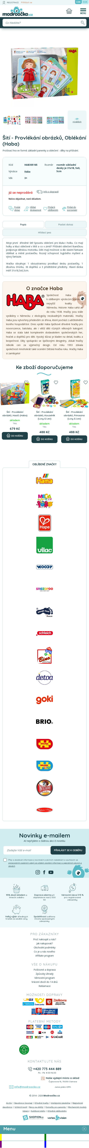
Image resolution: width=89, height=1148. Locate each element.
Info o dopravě (47, 192)
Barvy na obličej (36, 1107)
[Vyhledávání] (44, 22)
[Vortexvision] (56, 1118)
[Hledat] (82, 22)
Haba (27, 171)
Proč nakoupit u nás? (44, 939)
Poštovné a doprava (45, 970)
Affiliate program (44, 956)
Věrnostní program (44, 978)
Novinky (68, 1137)
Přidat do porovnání (70, 209)
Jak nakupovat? (44, 943)
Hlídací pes (44, 232)
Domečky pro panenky (56, 1107)
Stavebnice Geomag (23, 1103)
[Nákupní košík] (69, 11)
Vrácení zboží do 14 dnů (45, 982)
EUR (85, 2)
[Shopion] (33, 1118)
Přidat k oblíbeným (51, 209)
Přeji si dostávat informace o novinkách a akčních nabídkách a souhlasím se (45, 863)
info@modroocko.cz (27, 1087)
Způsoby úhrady (44, 974)
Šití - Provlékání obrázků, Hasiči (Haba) (15, 415)
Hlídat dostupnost (33, 209)
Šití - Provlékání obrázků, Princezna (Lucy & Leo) (74, 415)
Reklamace (45, 986)
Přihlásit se (26, 2)
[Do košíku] (15, 440)
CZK (78, 2)
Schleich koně (20, 1107)
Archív (9, 1103)
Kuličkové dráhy (38, 1111)
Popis (23, 224)
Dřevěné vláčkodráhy (57, 1111)
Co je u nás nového (44, 952)
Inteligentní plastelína (60, 1103)
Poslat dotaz (15, 209)
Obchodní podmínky (44, 948)
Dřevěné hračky (42, 1103)
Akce (23, 1137)
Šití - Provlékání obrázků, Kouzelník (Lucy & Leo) (44, 415)
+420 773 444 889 (47, 1069)
